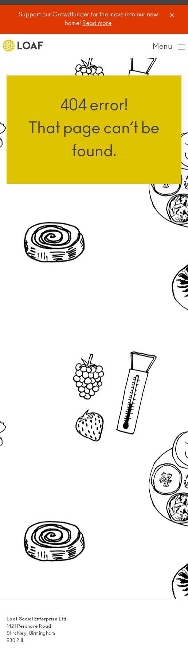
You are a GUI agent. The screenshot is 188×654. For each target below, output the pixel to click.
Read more (97, 24)
